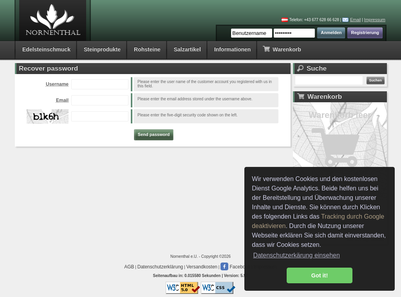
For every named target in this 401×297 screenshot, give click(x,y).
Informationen (232, 49)
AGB (129, 267)
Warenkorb (281, 49)
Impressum (374, 19)
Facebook (235, 267)
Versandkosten (201, 267)
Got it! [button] (319, 275)
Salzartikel (187, 49)
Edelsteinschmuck (46, 49)
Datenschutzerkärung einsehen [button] (296, 255)
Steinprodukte (102, 49)
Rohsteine (147, 49)
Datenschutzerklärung (160, 267)
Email (355, 19)
